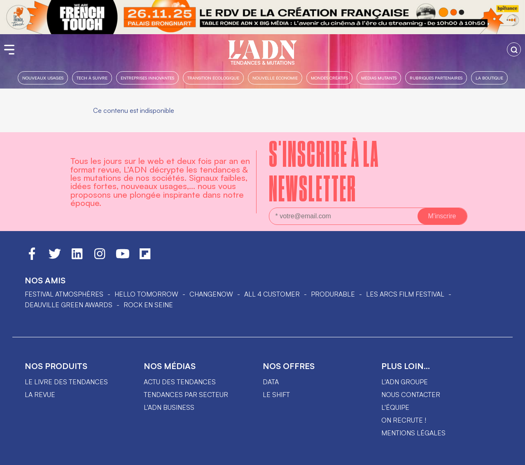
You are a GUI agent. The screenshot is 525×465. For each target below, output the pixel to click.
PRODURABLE (333, 294)
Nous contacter (410, 394)
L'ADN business (169, 407)
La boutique (489, 77)
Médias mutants (379, 77)
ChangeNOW (211, 294)
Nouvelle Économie (275, 77)
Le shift (276, 394)
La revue (40, 394)
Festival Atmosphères (64, 294)
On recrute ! (403, 420)
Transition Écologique (213, 77)
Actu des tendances (180, 382)
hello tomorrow (146, 294)
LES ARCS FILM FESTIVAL (405, 294)
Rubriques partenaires (436, 77)
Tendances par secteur (186, 394)
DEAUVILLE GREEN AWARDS (68, 305)
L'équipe (395, 407)
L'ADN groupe (404, 382)
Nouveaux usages (42, 77)
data (271, 382)
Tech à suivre (92, 77)
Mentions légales (413, 433)
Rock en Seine (148, 305)
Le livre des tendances (66, 382)
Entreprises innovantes (147, 77)
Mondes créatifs (329, 77)
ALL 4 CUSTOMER (272, 294)
